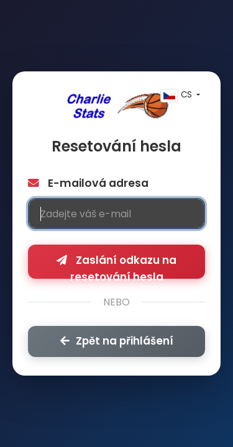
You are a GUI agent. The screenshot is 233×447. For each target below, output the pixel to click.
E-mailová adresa (88, 183)
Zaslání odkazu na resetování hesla (116, 266)
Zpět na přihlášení (116, 340)
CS (177, 95)
